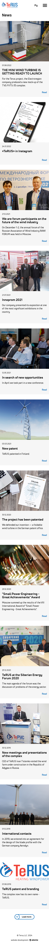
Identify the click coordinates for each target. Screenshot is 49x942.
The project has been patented (22, 519)
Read (44, 92)
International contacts (16, 833)
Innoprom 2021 (12, 300)
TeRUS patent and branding (20, 889)
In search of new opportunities (22, 377)
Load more (26, 917)
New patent (10, 448)
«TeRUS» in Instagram (17, 151)
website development (24, 940)
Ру (36, 5)
